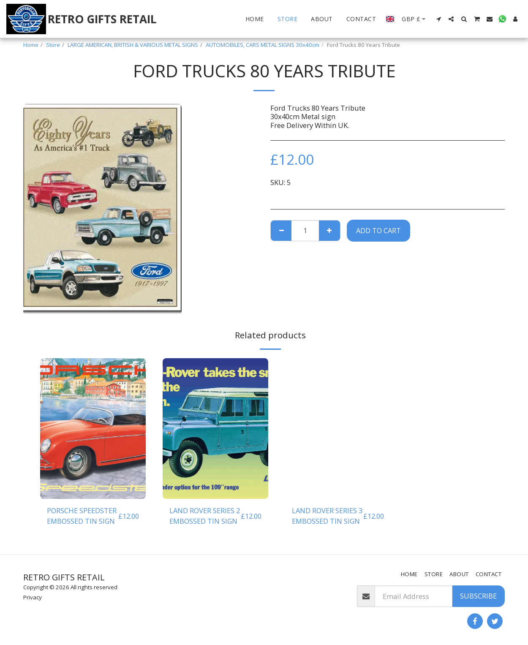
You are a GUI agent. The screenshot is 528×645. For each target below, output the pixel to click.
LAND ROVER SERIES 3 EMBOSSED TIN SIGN (327, 516)
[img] (93, 428)
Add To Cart (378, 230)
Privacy (32, 597)
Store (53, 45)
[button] (438, 19)
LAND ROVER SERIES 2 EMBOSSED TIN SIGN (204, 516)
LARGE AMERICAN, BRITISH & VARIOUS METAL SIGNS (133, 45)
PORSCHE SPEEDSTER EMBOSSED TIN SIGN (82, 516)
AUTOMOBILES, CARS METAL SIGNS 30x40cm (262, 45)
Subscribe (478, 596)
